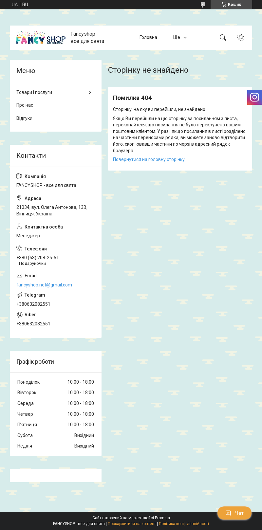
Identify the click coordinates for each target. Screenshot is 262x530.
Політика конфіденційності (184, 523)
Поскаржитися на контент (132, 523)
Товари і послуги (34, 92)
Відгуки (24, 118)
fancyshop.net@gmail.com (44, 284)
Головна (148, 37)
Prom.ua (162, 518)
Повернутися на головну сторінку (149, 159)
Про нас (24, 105)
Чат (234, 513)
